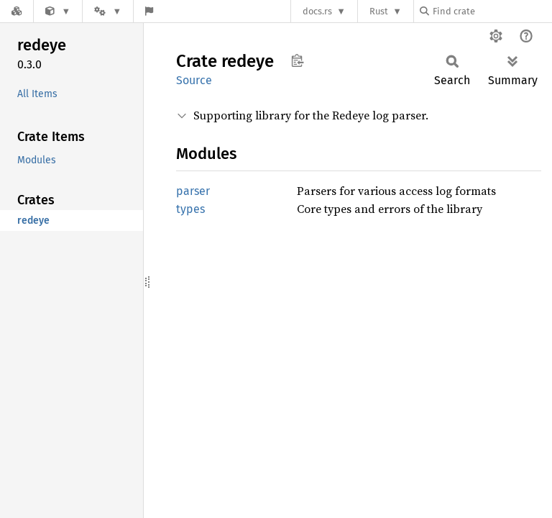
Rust (378, 11)
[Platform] (108, 11)
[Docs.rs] (16, 11)
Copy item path (297, 60)
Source (194, 80)
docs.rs (317, 11)
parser (193, 191)
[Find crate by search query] (491, 11)
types (190, 209)
